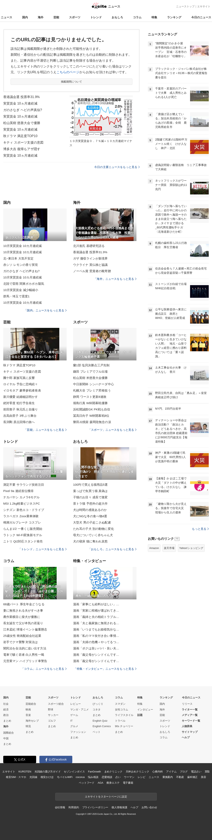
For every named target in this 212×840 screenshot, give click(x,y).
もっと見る (200, 528)
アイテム (171, 771)
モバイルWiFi (64, 777)
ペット (97, 731)
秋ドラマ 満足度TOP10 (20, 136)
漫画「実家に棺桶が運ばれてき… (96, 610)
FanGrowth (94, 771)
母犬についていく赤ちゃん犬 (93, 535)
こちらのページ (67, 72)
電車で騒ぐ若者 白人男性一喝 (23, 654)
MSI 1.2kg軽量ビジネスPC (21, 503)
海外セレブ (32, 720)
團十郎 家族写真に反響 (19, 378)
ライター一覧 (190, 709)
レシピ (142, 777)
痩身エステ (112, 782)
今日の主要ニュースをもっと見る (117, 167)
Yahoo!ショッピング (191, 548)
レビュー (75, 703)
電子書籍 (128, 782)
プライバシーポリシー (95, 807)
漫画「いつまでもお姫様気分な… (96, 629)
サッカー (53, 715)
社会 (6, 703)
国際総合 (8, 732)
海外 (40, 17)
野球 (50, 709)
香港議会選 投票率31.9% (21, 97)
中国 (6, 738)
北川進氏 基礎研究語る (89, 246)
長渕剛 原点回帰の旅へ (19, 422)
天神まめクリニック (137, 771)
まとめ (7, 720)
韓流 (28, 726)
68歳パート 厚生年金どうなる (23, 604)
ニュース (6, 17)
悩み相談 (93, 777)
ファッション (78, 731)
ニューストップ (185, 6)
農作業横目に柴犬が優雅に (21, 617)
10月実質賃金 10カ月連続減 (22, 246)
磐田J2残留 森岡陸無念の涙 (92, 422)
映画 (28, 709)
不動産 (180, 777)
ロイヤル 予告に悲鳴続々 (20, 384)
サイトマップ (190, 731)
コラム (137, 17)
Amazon (154, 548)
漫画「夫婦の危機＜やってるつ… (96, 642)
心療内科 (157, 771)
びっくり (98, 703)
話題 (140, 715)
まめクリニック (113, 771)
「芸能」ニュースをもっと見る (45, 429)
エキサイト (203, 6)
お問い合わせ (149, 807)
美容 (203, 777)
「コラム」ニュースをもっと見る (44, 668)
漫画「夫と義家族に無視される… (96, 623)
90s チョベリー (124, 726)
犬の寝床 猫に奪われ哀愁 (90, 541)
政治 (6, 715)
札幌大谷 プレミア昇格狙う (92, 390)
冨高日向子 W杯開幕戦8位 (91, 415)
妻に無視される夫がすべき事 (23, 610)
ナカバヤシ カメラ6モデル (21, 497)
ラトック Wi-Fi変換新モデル (22, 535)
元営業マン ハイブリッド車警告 (25, 661)
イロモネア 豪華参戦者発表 (22, 390)
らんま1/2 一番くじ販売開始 (22, 528)
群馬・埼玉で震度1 (16, 296)
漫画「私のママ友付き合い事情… (96, 635)
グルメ (74, 726)
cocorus (80, 777)
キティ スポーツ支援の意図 (23, 142)
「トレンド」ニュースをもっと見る (42, 549)
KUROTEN (24, 771)
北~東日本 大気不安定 (18, 258)
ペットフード (86, 782)
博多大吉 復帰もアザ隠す (21, 149)
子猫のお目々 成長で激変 (90, 497)
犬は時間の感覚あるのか (90, 510)
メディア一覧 (190, 715)
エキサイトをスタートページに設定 (106, 796)
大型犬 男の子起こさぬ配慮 (92, 522)
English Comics (102, 726)
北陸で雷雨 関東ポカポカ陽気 (23, 283)
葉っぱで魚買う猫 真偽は (90, 491)
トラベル (120, 720)
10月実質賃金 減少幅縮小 (20, 290)
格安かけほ (47, 777)
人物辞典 (187, 726)
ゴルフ (52, 720)
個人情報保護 (119, 807)
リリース (187, 703)
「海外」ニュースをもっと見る (115, 278)
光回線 (33, 777)
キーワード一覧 (191, 720)
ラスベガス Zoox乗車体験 (21, 516)
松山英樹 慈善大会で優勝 (21, 123)
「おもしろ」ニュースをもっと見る (112, 549)
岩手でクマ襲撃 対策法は (20, 642)
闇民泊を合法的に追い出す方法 (24, 648)
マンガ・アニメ (79, 709)
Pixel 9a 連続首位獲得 (18, 491)
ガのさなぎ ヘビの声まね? (21, 271)
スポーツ (74, 17)
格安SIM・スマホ (16, 777)
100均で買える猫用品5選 (90, 484)
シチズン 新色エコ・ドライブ (23, 510)
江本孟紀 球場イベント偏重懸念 (25, 629)
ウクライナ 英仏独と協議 (90, 264)
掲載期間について (71, 81)
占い (118, 777)
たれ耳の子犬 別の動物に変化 (93, 528)
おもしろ (117, 17)
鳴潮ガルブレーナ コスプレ (22, 522)
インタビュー (145, 709)
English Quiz (100, 720)
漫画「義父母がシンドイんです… (96, 654)
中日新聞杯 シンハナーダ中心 (93, 384)
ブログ (184, 771)
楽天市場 (169, 548)
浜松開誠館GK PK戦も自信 (91, 409)
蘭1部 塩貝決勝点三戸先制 (91, 365)
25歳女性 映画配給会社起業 (22, 635)
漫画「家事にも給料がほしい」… (96, 604)
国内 (25, 17)
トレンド (96, 17)
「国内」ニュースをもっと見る (45, 310)
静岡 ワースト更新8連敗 (89, 396)
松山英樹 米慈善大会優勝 (90, 378)
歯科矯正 (192, 777)
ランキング (174, 17)
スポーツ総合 (56, 703)
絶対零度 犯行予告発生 (19, 403)
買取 (207, 771)
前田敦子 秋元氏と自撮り (20, 409)
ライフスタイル (124, 715)
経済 (6, 709)
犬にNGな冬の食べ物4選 (90, 516)
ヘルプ (186, 737)
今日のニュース (201, 17)
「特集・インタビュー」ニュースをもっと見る (105, 668)
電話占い (196, 771)
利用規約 (73, 807)
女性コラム (121, 709)
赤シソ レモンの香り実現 (20, 264)
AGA (100, 782)
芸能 (56, 17)
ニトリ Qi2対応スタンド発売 (23, 541)
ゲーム (74, 715)
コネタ (97, 709)
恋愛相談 (107, 777)
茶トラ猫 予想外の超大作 (90, 503)
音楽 (28, 715)
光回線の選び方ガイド (48, 771)
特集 (154, 17)
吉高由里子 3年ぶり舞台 (20, 415)
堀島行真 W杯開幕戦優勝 (90, 403)
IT (71, 720)
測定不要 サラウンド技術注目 (23, 484)
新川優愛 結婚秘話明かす (20, 396)
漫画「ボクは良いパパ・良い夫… (96, 648)
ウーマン (129, 777)
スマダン (120, 703)
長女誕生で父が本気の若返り (23, 623)
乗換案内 (167, 777)
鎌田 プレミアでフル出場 (90, 371)
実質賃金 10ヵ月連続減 (20, 103)
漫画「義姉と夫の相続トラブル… (96, 617)
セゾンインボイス (74, 771)
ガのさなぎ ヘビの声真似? (22, 110)
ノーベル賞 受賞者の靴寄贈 (92, 271)
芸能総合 (31, 703)
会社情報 (60, 807)
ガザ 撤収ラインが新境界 (90, 258)
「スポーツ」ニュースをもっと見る (112, 429)
